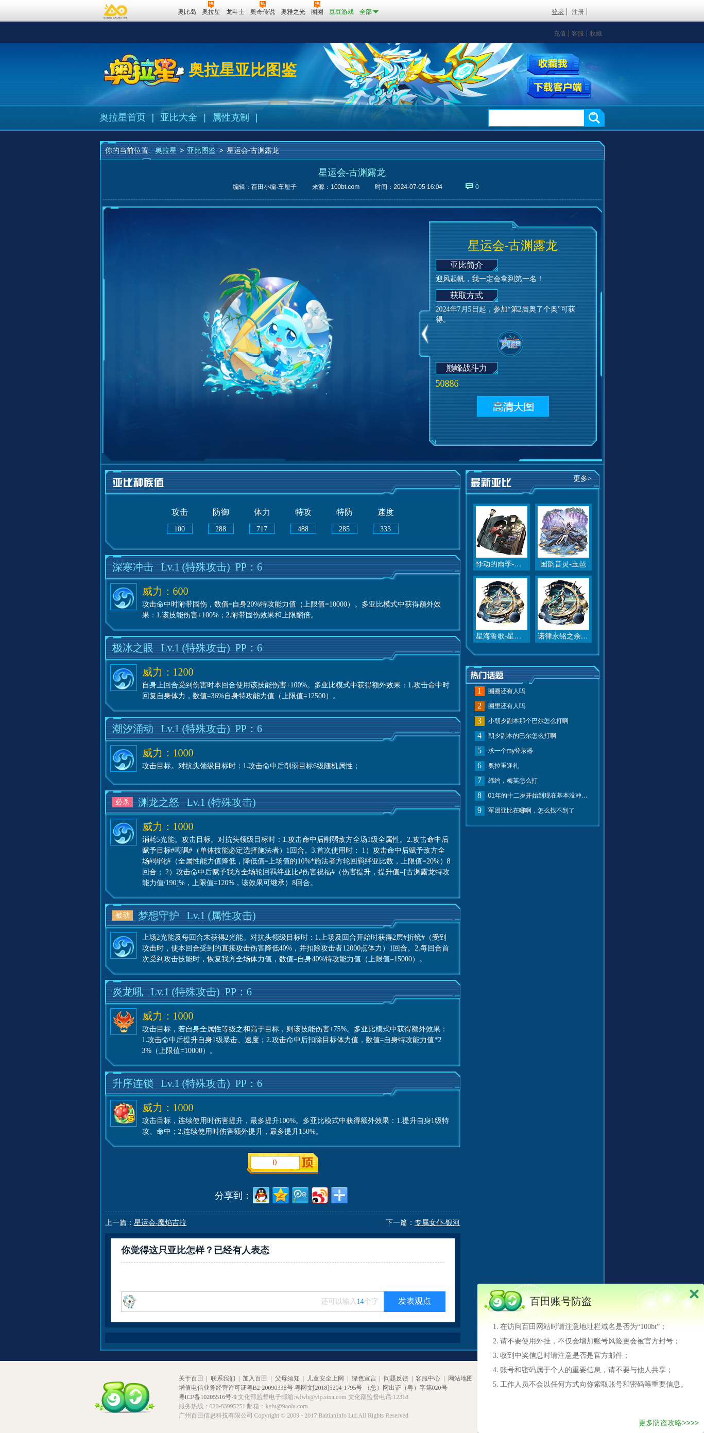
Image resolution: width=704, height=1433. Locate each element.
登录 (558, 11)
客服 (578, 33)
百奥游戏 (116, 11)
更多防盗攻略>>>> (669, 1423)
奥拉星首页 (122, 117)
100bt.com (345, 187)
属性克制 (230, 117)
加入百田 (255, 1378)
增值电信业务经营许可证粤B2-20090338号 (236, 1387)
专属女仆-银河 (437, 1223)
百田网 (155, 11)
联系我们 (223, 1378)
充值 (560, 33)
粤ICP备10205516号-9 (208, 1397)
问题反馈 (396, 1378)
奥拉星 (166, 150)
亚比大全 (178, 117)
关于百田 (191, 1378)
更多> (582, 478)
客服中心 (428, 1378)
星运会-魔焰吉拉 (160, 1223)
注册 (578, 11)
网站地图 (460, 1378)
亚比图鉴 (201, 150)
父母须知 (287, 1378)
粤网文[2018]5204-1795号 (329, 1387)
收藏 (596, 33)
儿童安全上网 (325, 1378)
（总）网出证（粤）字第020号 (406, 1387)
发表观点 (414, 1301)
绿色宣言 (364, 1378)
